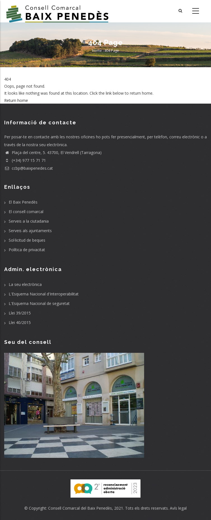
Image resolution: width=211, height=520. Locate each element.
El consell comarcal (26, 211)
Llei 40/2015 (20, 322)
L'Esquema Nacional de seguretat (39, 303)
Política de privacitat (27, 249)
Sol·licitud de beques (27, 240)
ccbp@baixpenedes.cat (28, 168)
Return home (16, 100)
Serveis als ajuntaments (30, 230)
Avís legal (178, 508)
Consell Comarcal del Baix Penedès (80, 508)
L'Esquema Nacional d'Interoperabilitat (44, 294)
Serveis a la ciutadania (29, 221)
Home (97, 50)
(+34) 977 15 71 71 (25, 160)
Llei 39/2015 (20, 313)
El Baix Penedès (23, 202)
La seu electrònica (25, 284)
